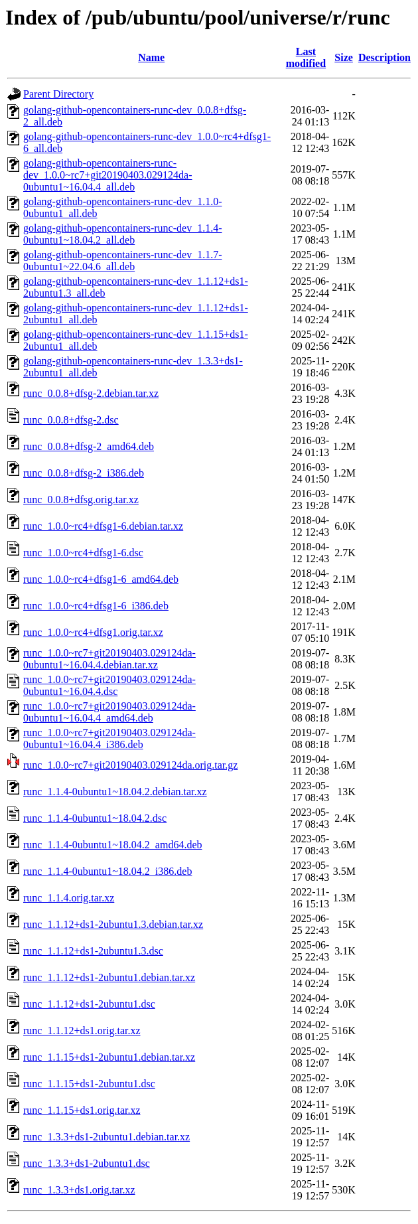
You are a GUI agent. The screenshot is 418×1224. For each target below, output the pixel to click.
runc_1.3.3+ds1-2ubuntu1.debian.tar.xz (106, 1136)
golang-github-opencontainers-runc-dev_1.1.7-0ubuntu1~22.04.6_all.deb (122, 260)
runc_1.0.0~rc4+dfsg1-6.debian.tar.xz (103, 526)
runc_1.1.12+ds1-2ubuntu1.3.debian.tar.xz (113, 924)
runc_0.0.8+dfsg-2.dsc (71, 419)
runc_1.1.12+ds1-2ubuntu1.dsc (89, 1004)
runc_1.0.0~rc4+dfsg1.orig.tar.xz (93, 632)
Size (343, 57)
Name (151, 57)
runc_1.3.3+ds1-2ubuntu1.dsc (86, 1163)
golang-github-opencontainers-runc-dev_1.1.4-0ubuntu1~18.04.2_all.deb (122, 234)
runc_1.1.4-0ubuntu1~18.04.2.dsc (95, 818)
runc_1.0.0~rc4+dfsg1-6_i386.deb (96, 605)
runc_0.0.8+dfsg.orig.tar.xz (81, 499)
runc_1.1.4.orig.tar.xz (68, 897)
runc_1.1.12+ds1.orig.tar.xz (82, 1030)
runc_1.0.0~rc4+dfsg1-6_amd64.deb (100, 579)
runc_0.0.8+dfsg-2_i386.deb (83, 473)
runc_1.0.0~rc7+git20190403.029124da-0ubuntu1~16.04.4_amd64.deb (109, 712)
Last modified (306, 57)
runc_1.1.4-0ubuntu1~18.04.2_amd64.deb (112, 844)
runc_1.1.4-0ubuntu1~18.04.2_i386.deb (107, 871)
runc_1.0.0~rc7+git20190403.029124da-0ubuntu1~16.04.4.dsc (109, 685)
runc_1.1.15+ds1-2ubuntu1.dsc (89, 1083)
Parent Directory (58, 94)
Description (384, 57)
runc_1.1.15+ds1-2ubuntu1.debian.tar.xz (109, 1057)
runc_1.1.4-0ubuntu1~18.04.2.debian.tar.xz (115, 791)
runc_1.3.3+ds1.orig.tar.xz (79, 1189)
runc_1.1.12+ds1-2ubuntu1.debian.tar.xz (109, 977)
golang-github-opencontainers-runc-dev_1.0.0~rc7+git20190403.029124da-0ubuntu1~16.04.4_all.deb (107, 174)
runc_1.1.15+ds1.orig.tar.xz (82, 1110)
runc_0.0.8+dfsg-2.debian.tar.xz (91, 393)
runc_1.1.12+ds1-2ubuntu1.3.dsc (93, 950)
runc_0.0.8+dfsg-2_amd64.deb (88, 446)
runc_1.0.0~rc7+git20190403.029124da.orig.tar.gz (130, 765)
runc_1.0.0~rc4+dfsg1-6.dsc (83, 552)
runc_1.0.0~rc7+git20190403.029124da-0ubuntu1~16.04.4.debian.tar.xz (109, 658)
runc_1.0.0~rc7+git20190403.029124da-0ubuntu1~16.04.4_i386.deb (109, 738)
